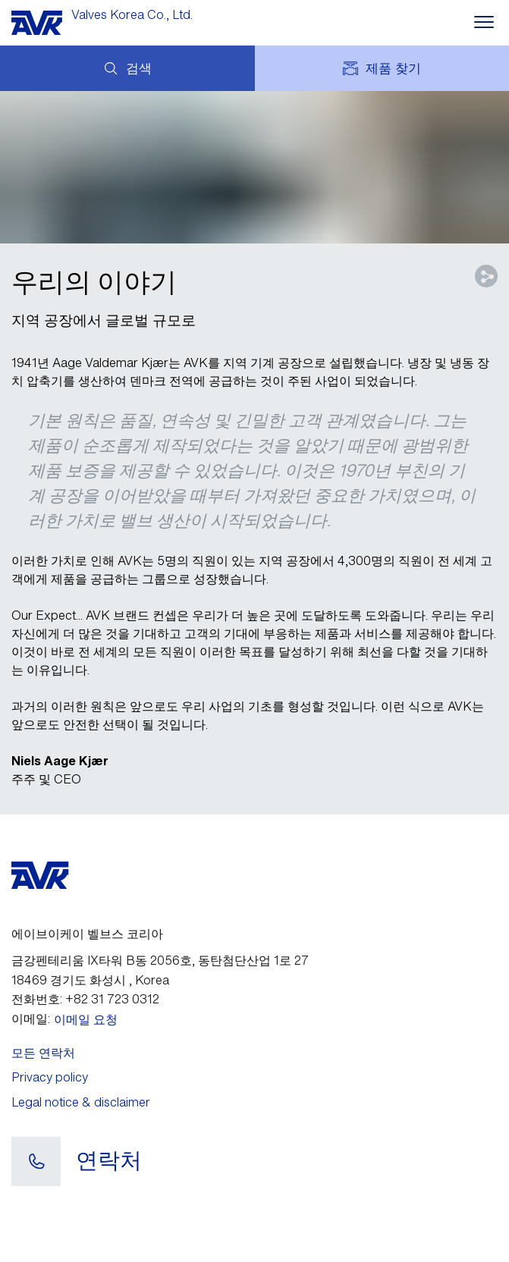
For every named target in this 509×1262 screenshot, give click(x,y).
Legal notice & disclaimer (80, 1102)
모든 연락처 (43, 1053)
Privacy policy (49, 1077)
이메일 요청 (86, 1019)
